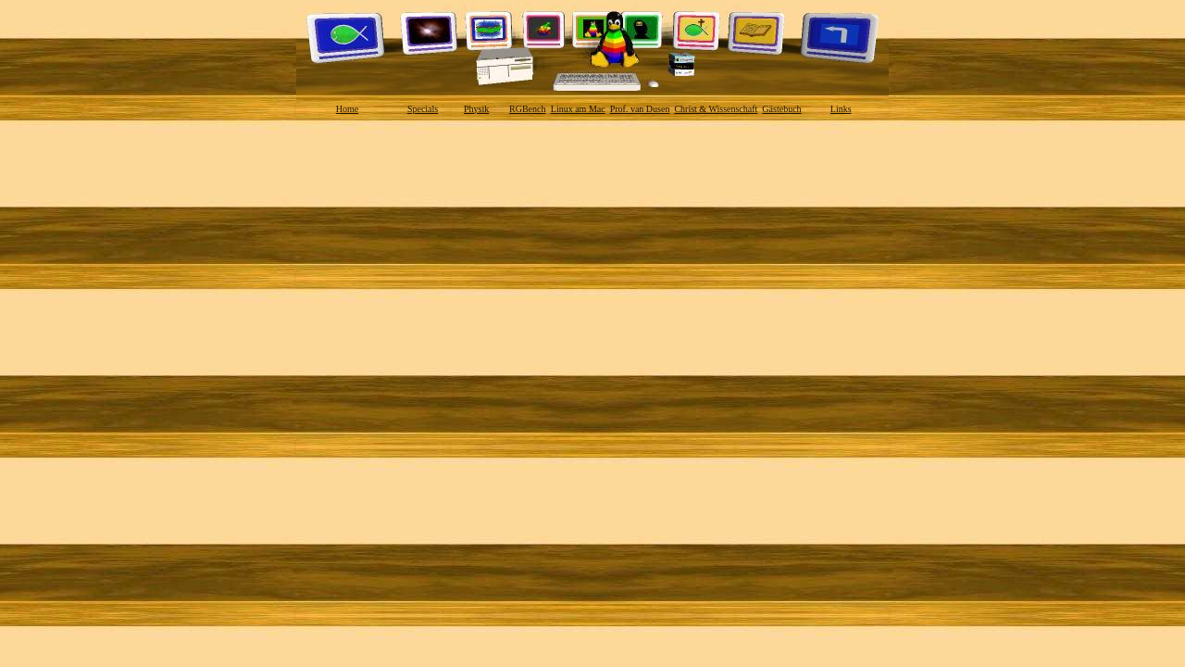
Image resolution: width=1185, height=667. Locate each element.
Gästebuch (781, 109)
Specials (422, 109)
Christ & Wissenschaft (715, 109)
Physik (476, 109)
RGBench (527, 109)
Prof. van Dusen (640, 109)
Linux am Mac (578, 109)
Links (841, 109)
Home (347, 109)
